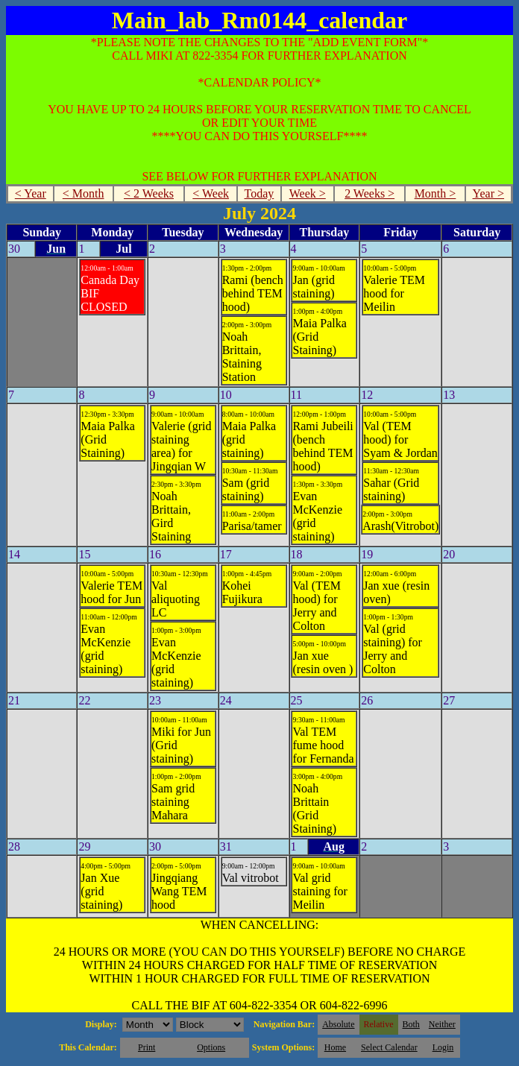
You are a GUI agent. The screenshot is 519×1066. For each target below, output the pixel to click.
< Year (30, 193)
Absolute (338, 1024)
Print (146, 1047)
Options (211, 1047)
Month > (435, 193)
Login (443, 1047)
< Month (83, 193)
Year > (489, 193)
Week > (307, 193)
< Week (210, 193)
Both (411, 1024)
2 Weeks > (369, 193)
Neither (442, 1024)
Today (259, 193)
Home (335, 1047)
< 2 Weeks (149, 193)
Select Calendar (389, 1047)
